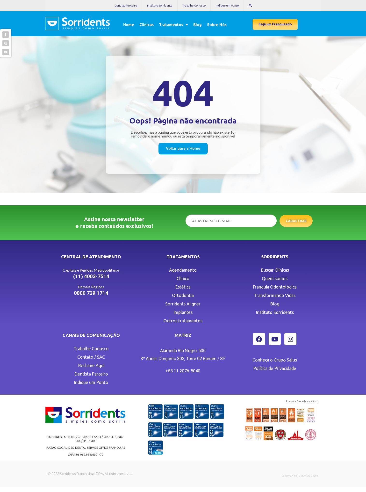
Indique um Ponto (227, 5)
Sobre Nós (217, 24)
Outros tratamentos (183, 320)
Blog (197, 24)
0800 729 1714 (91, 293)
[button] (275, 24)
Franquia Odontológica (275, 286)
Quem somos (274, 278)
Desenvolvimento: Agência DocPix (299, 475)
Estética (183, 286)
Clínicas (146, 24)
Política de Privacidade (274, 368)
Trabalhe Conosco (194, 5)
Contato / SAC (91, 357)
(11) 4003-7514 (91, 276)
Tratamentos (173, 24)
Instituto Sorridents (159, 5)
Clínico (183, 278)
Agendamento (183, 270)
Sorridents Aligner (183, 303)
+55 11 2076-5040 (182, 370)
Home (128, 24)
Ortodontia (183, 295)
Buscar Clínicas (275, 270)
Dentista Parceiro (126, 5)
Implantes (183, 312)
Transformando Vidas (274, 295)
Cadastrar (296, 221)
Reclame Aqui (91, 365)
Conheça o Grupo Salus (274, 359)
